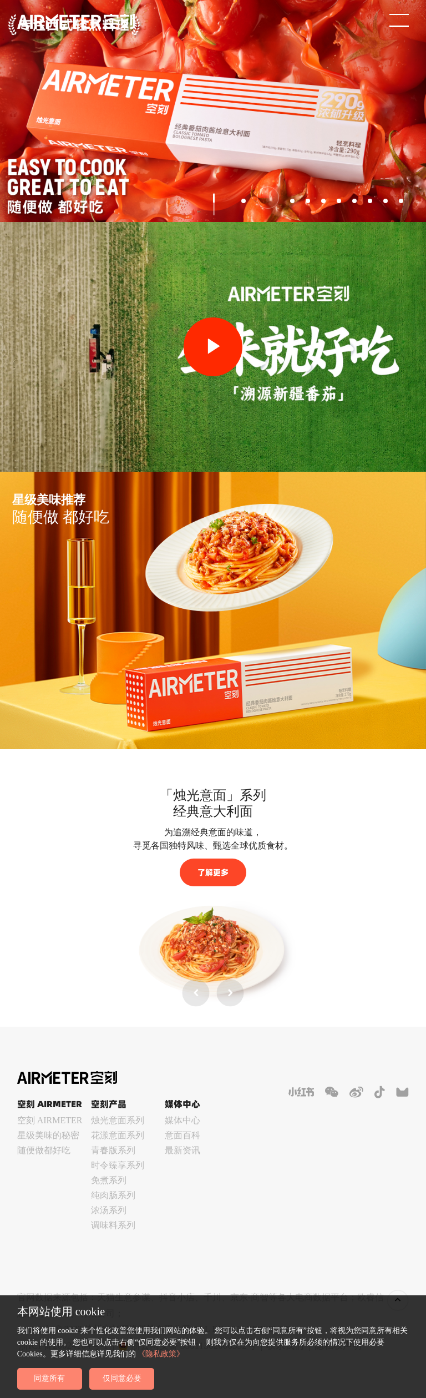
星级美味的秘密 (48, 1135)
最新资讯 (182, 1150)
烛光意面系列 (117, 1120)
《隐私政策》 (161, 1353)
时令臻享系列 (117, 1165)
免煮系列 (108, 1180)
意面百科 (182, 1135)
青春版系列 (113, 1150)
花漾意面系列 (117, 1135)
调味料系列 (113, 1225)
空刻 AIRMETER (50, 1120)
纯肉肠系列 (113, 1195)
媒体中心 (182, 1120)
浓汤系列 (108, 1210)
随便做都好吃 (43, 1150)
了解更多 (213, 872)
